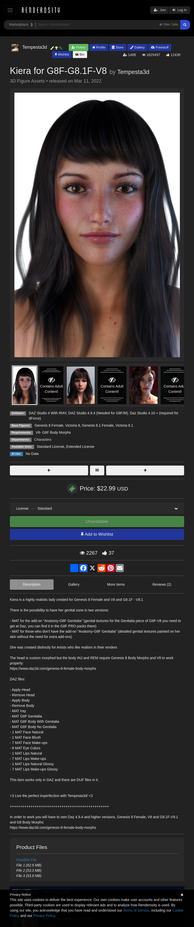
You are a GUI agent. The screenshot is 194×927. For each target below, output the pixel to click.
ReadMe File (26, 860)
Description (31, 584)
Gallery (137, 47)
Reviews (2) (162, 584)
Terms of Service (136, 910)
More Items (116, 584)
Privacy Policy (44, 916)
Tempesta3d (133, 72)
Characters (42, 439)
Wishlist (62, 54)
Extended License (80, 447)
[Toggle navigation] (10, 10)
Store (118, 47)
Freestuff (159, 47)
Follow (78, 47)
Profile (98, 47)
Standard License (50, 447)
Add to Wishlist (97, 534)
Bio (80, 54)
